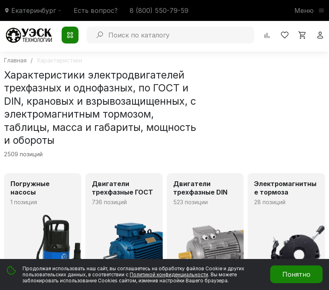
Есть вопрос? (96, 10)
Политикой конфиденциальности (169, 274)
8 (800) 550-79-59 (159, 10)
